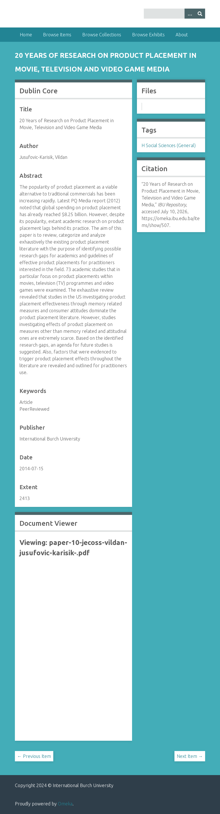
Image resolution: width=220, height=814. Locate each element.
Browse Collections (101, 34)
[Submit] (200, 14)
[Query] (174, 14)
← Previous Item (34, 756)
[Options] (189, 14)
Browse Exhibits (148, 34)
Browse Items (57, 34)
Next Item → (190, 756)
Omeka (65, 803)
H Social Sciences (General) (169, 145)
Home (26, 34)
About (182, 34)
